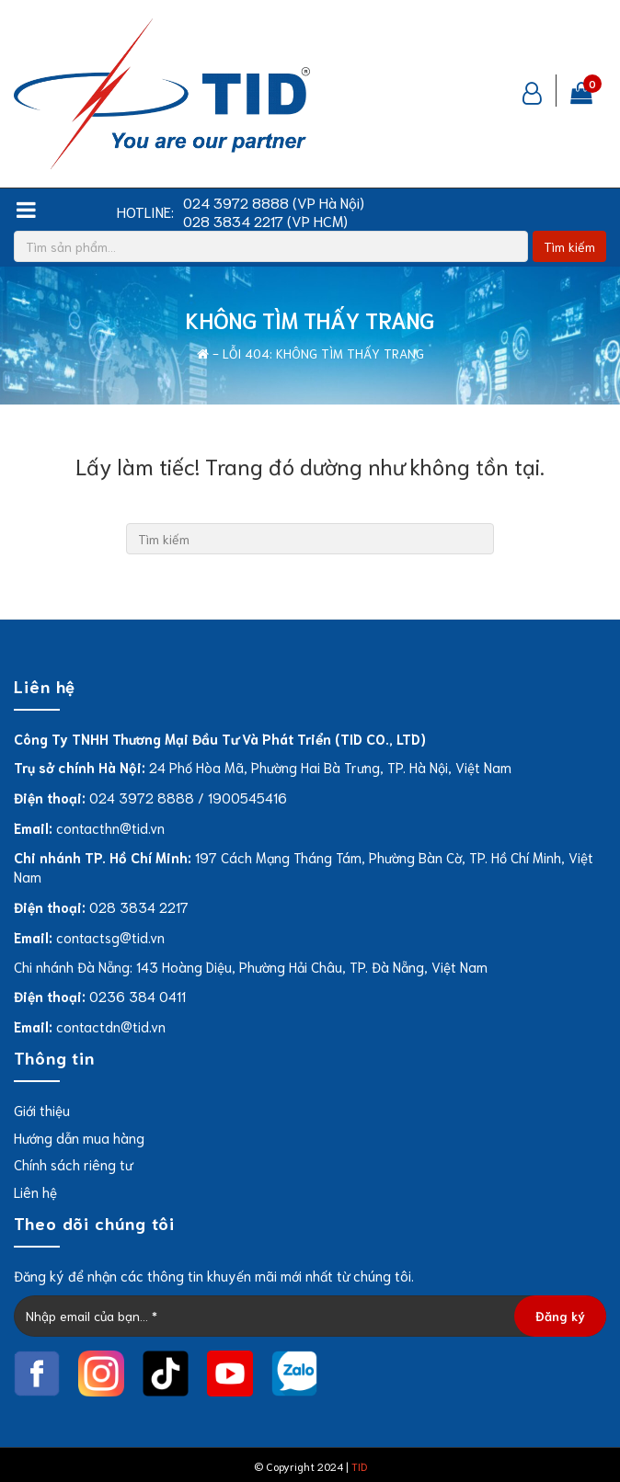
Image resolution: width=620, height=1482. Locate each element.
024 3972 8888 (141, 797)
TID (359, 1466)
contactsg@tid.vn (110, 937)
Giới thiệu (42, 1109)
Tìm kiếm (569, 246)
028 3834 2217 (139, 906)
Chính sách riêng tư (73, 1164)
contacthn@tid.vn (110, 827)
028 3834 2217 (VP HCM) (265, 220)
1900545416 (247, 797)
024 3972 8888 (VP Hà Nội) (273, 202)
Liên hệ (35, 1191)
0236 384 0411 (137, 995)
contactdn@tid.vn (111, 1026)
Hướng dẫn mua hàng (79, 1137)
